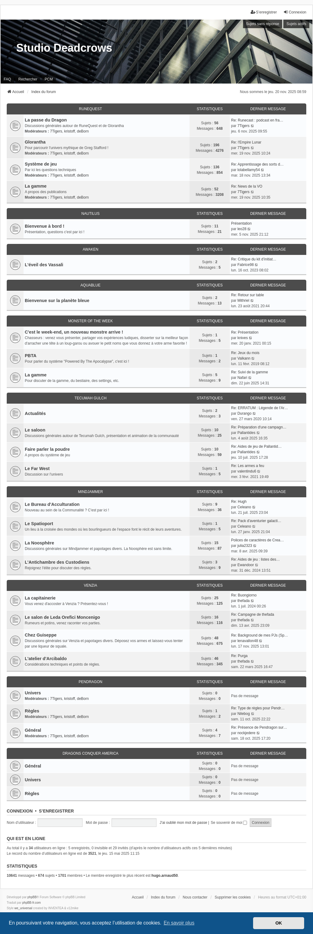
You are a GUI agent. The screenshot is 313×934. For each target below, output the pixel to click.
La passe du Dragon (46, 120)
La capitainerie (40, 598)
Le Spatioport (39, 523)
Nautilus (90, 213)
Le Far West (37, 468)
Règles (32, 710)
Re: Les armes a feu (247, 466)
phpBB (32, 897)
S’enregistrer (56, 811)
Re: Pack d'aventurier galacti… (256, 521)
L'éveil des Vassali (44, 264)
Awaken (90, 249)
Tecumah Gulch (91, 398)
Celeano (244, 507)
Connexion (20, 811)
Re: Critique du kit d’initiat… (253, 259)
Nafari (242, 377)
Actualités (35, 413)
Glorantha (35, 142)
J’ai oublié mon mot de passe (183, 822)
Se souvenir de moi (229, 822)
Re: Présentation (244, 332)
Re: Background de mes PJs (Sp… (259, 635)
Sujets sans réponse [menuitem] (262, 24)
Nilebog (244, 714)
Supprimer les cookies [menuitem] (233, 897)
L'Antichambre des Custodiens (57, 562)
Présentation (241, 223)
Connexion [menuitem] (294, 12)
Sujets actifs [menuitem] (296, 24)
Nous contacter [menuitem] (195, 897)
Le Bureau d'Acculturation (52, 504)
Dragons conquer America (91, 753)
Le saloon (35, 430)
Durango (245, 413)
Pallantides (247, 433)
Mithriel (243, 300)
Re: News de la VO (246, 186)
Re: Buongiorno (243, 595)
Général (33, 730)
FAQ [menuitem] (7, 79)
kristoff (69, 131)
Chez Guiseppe (41, 635)
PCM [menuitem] (49, 79)
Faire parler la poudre (47, 449)
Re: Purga (239, 656)
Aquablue (90, 285)
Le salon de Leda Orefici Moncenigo (62, 617)
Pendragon (90, 682)
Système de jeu (41, 164)
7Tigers (56, 131)
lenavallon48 (248, 641)
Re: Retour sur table (247, 295)
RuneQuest (90, 109)
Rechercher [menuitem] (27, 79)
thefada (244, 601)
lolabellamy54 (249, 170)
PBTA (30, 355)
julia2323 (245, 546)
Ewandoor (246, 565)
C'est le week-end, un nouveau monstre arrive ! (74, 332)
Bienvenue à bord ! (44, 226)
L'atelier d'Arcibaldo (46, 658)
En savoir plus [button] (179, 922)
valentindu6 (247, 471)
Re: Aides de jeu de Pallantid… (256, 446)
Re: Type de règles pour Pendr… (258, 708)
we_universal (23, 908)
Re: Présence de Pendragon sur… (259, 727)
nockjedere (247, 733)
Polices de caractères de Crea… (257, 540)
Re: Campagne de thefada (252, 614)
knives (243, 338)
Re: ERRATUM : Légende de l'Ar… (259, 408)
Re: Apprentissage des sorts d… (257, 164)
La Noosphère (39, 542)
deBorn (83, 131)
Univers (33, 692)
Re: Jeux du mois (245, 353)
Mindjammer (90, 492)
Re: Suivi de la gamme (249, 372)
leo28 (242, 229)
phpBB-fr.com (31, 902)
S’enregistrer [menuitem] (264, 12)
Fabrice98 (246, 265)
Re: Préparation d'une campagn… (258, 427)
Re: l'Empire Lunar (246, 142)
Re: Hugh (239, 501)
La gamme (35, 186)
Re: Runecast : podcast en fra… (257, 120)
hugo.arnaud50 (165, 875)
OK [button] (278, 923)
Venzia (90, 585)
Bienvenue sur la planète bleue (57, 300)
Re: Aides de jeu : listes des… (255, 559)
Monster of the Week (90, 321)
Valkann (244, 358)
